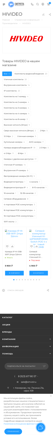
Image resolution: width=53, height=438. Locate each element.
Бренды (7, 334)
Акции (6, 327)
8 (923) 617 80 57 (27, 379)
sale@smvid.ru (28, 384)
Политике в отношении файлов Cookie (22, 424)
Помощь (7, 356)
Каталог (7, 320)
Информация (10, 349)
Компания (8, 342)
